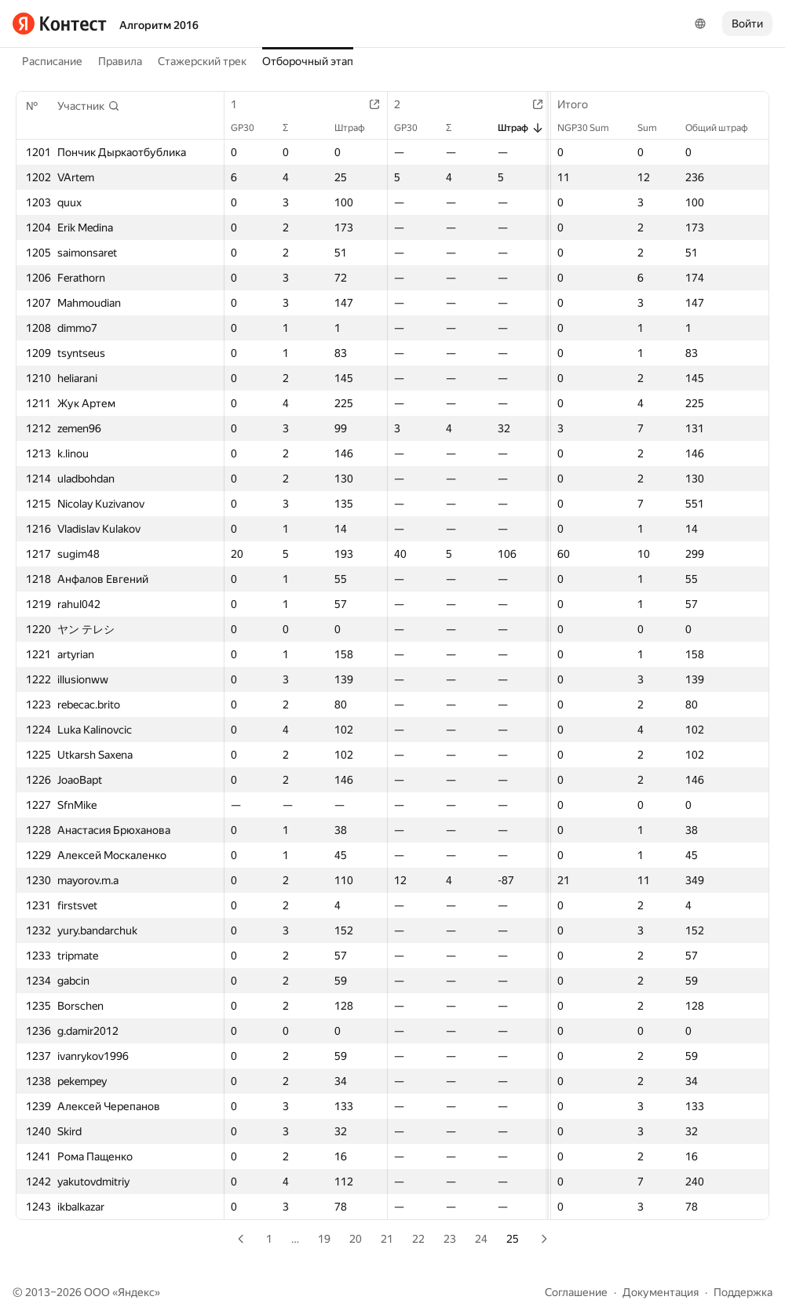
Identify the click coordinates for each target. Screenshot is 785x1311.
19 (324, 1239)
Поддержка (743, 1292)
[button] (88, 106)
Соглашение (576, 1292)
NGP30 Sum (591, 128)
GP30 (250, 128)
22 (418, 1239)
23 (450, 1239)
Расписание (52, 61)
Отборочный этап (307, 61)
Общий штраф (724, 128)
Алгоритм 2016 (159, 25)
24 (481, 1239)
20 (355, 1239)
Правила (120, 61)
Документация (661, 1292)
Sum (655, 128)
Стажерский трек (202, 61)
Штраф (357, 128)
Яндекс (136, 1292)
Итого (580, 104)
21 (387, 1239)
